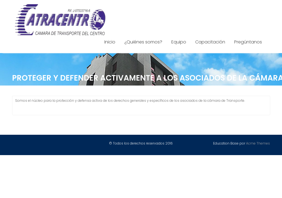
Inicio (109, 42)
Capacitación (210, 42)
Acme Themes (258, 143)
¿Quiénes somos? (143, 42)
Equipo (178, 42)
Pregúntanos (248, 42)
